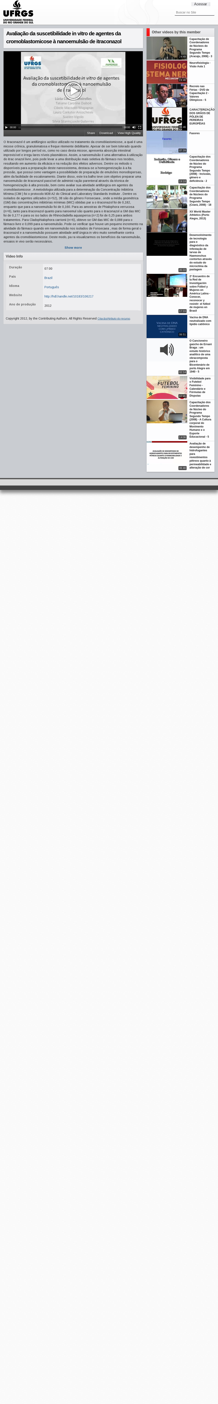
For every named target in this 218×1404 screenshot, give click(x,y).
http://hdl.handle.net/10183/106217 (69, 296)
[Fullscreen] (140, 127)
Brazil (48, 278)
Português (51, 287)
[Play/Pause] (6, 127)
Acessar (200, 4)
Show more (73, 247)
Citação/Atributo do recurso (114, 318)
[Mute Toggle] (134, 127)
